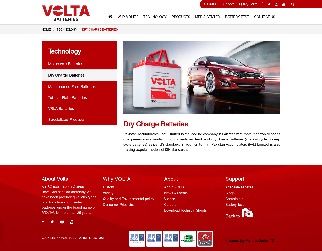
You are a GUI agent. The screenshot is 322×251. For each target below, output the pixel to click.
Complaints (234, 199)
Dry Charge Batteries (66, 75)
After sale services (239, 187)
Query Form (248, 4)
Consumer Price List (118, 205)
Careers (210, 4)
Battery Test (237, 17)
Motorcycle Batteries (65, 64)
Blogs (230, 193)
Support (227, 4)
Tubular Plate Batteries (67, 97)
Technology (155, 17)
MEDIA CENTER (207, 17)
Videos (169, 199)
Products (181, 17)
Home (46, 29)
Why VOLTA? (128, 17)
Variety (108, 193)
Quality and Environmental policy (128, 199)
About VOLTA (174, 187)
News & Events (176, 193)
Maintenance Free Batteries (72, 86)
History (108, 187)
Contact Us (264, 17)
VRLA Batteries (61, 108)
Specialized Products (66, 119)
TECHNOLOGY (67, 29)
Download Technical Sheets (185, 210)
